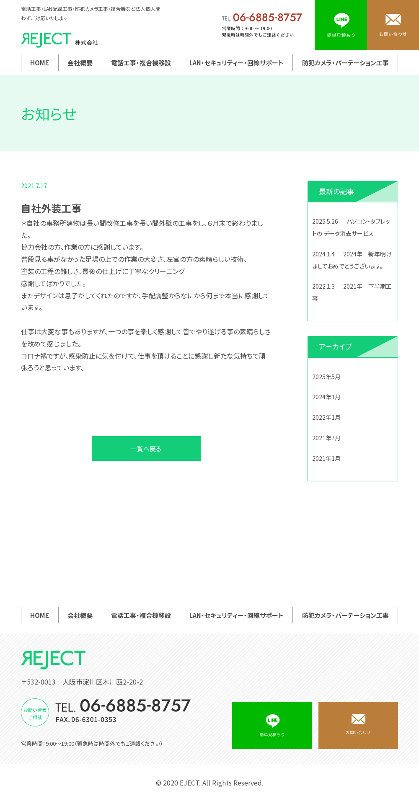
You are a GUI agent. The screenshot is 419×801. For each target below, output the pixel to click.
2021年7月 (326, 438)
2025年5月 (326, 376)
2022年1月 (326, 417)
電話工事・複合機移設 (141, 62)
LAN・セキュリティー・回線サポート (236, 62)
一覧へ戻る (146, 448)
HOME (39, 62)
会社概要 (80, 62)
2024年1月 (326, 397)
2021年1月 (326, 458)
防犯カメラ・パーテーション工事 (345, 62)
